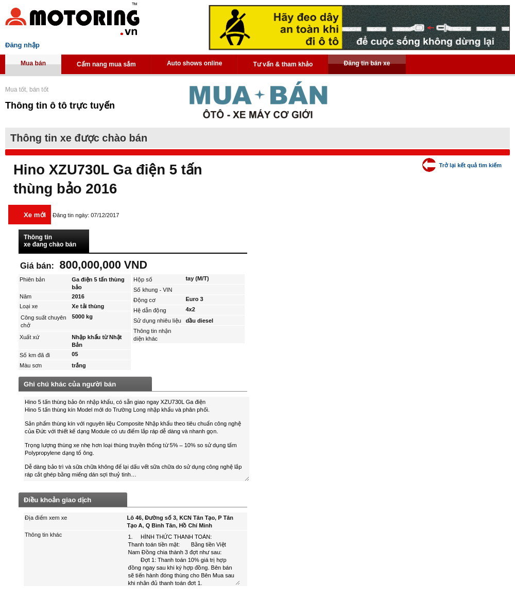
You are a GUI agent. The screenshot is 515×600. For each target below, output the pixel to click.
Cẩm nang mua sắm (106, 64)
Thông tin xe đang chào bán (50, 241)
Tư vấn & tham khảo (283, 64)
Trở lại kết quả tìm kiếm (470, 165)
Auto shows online (194, 63)
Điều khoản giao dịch (57, 500)
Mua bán (33, 63)
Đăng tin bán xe (367, 63)
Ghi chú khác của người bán (70, 384)
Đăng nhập (22, 45)
